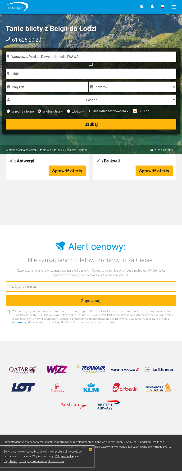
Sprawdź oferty (67, 170)
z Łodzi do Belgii (163, 150)
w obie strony (50, 111)
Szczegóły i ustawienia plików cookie (41, 461)
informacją (19, 322)
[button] (152, 6)
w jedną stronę (20, 111)
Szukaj (91, 124)
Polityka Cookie (64, 456)
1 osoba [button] (91, 100)
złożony (75, 111)
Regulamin (10, 461)
